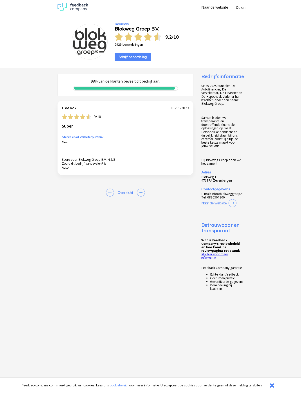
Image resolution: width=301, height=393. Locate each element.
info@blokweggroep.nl (227, 194)
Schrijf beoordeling (133, 57)
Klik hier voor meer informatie (214, 256)
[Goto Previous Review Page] (111, 192)
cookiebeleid (119, 385)
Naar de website (214, 7)
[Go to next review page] (140, 192)
